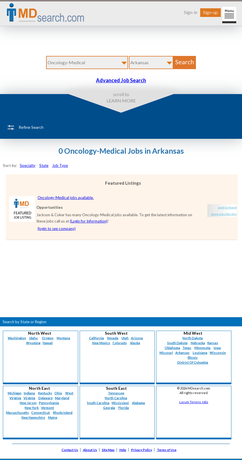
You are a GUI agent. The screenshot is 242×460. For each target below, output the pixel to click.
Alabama (138, 403)
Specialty (28, 165)
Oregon (48, 338)
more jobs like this (224, 214)
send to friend (227, 207)
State (43, 165)
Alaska (135, 343)
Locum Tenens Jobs (193, 402)
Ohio (58, 393)
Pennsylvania (49, 403)
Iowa (217, 348)
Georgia (109, 408)
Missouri (166, 352)
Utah (125, 338)
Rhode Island (62, 412)
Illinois (193, 357)
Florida (123, 408)
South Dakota (177, 343)
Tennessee (116, 393)
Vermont (47, 408)
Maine (52, 417)
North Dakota (192, 338)
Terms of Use (166, 450)
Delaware (45, 398)
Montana (63, 338)
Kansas (212, 343)
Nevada (112, 338)
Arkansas (182, 352)
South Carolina (98, 403)
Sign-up (210, 12)
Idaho (33, 338)
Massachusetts (17, 412)
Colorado (120, 343)
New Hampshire (33, 417)
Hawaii (48, 343)
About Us (90, 450)
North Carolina (116, 398)
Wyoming (33, 343)
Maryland (62, 398)
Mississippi (120, 403)
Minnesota (202, 348)
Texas (186, 348)
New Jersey (28, 403)
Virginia (29, 398)
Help (122, 450)
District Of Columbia (192, 362)
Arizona (137, 338)
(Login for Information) (88, 221)
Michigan (14, 393)
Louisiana (200, 352)
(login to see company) (57, 228)
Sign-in (190, 12)
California (96, 338)
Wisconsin (218, 352)
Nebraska (198, 343)
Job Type (60, 165)
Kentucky (45, 393)
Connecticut (40, 412)
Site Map (108, 450)
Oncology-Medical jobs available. (66, 197)
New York (32, 408)
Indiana (29, 393)
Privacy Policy (141, 450)
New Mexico (101, 343)
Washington (17, 338)
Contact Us (70, 450)
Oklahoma (172, 348)
